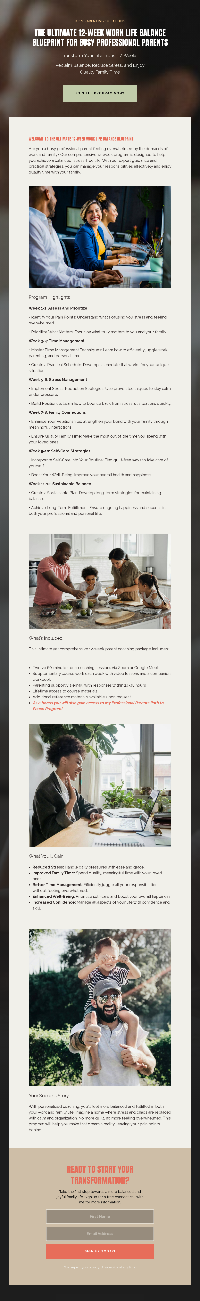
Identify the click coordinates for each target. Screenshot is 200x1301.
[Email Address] (100, 1234)
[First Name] (100, 1216)
